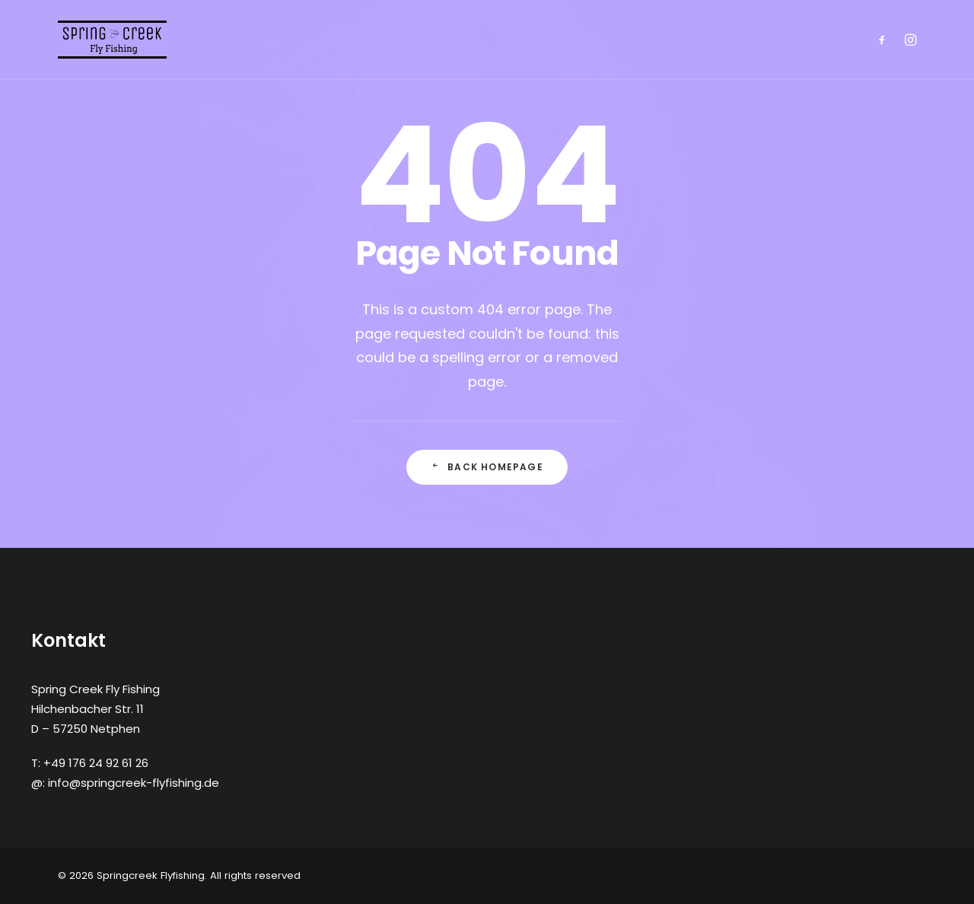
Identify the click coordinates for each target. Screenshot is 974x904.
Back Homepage (487, 466)
